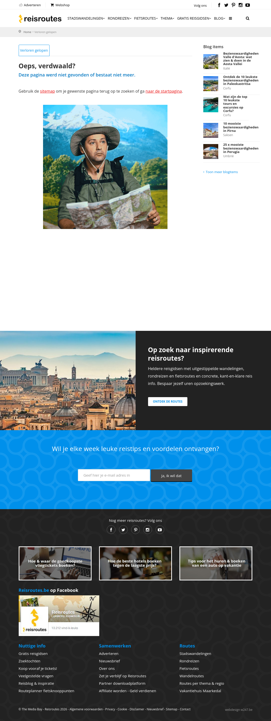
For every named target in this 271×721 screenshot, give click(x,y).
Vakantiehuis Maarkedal (200, 690)
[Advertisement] (105, 273)
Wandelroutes (191, 675)
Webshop (60, 5)
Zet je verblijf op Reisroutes (122, 675)
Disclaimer (137, 709)
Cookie (122, 709)
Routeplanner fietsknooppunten (46, 690)
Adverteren (30, 5)
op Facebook (48, 590)
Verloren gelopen (34, 50)
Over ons (107, 668)
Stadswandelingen (86, 18)
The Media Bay (32, 709)
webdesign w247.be (238, 710)
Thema (168, 18)
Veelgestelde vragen (36, 675)
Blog (220, 18)
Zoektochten (30, 660)
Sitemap (171, 709)
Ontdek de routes (168, 401)
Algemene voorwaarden (86, 709)
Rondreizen (120, 18)
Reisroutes (40, 18)
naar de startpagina (164, 91)
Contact (185, 709)
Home (27, 32)
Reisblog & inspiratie (36, 683)
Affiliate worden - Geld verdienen (127, 690)
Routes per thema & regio (201, 683)
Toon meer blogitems (222, 172)
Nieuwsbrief (109, 660)
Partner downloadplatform (122, 683)
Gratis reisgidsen (194, 18)
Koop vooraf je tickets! (38, 668)
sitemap (47, 91)
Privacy (110, 709)
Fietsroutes (146, 18)
